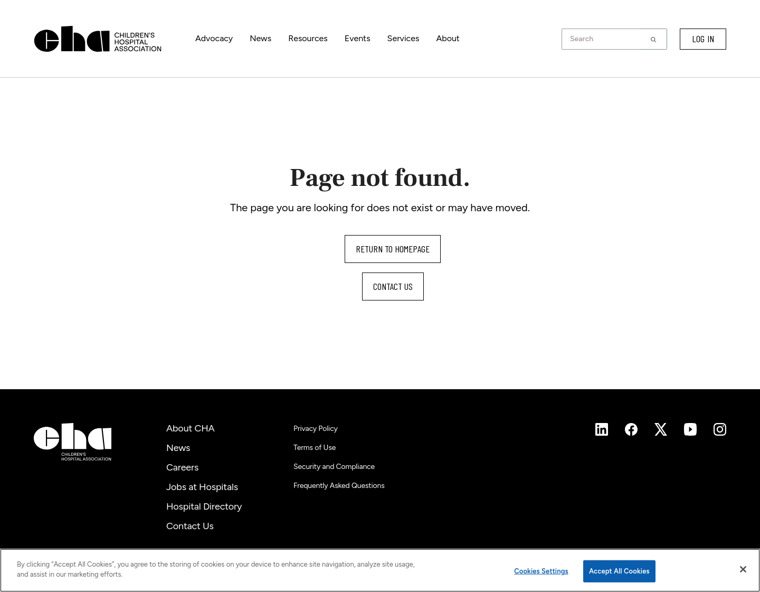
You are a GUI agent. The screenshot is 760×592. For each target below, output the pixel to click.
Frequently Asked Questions (339, 485)
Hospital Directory (204, 506)
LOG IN (703, 38)
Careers (182, 467)
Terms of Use (314, 447)
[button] (653, 39)
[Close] (743, 569)
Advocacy (214, 38)
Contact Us (190, 526)
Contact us (393, 286)
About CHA (190, 428)
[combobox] (604, 39)
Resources (308, 38)
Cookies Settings (541, 571)
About (447, 38)
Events (357, 38)
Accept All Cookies (619, 571)
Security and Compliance (334, 466)
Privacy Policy (315, 428)
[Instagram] (601, 429)
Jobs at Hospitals (202, 487)
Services (403, 38)
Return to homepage (393, 249)
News (260, 38)
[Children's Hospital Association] (72, 442)
